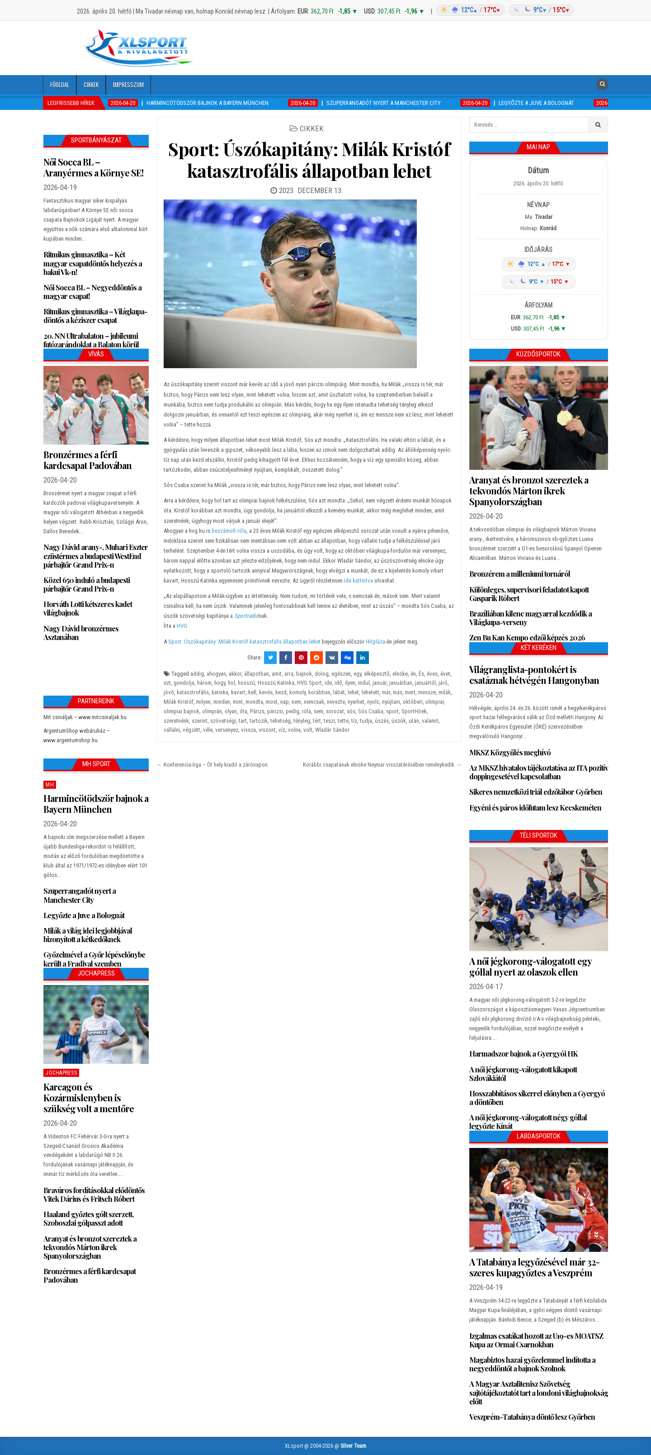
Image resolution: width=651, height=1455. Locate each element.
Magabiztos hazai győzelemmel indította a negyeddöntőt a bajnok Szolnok (532, 1364)
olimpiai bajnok (181, 711)
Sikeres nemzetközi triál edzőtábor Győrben (535, 791)
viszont (267, 729)
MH (50, 785)
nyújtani (391, 701)
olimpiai (434, 701)
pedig (292, 711)
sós (351, 711)
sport (392, 711)
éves (432, 673)
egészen (341, 673)
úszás (382, 720)
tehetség (280, 720)
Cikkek (91, 84)
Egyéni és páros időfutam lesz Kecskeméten (535, 807)
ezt (167, 682)
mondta (254, 701)
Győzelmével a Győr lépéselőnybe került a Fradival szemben (94, 959)
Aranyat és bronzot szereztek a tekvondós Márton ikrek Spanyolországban (90, 1247)
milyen (203, 701)
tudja (366, 720)
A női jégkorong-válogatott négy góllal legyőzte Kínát (528, 1122)
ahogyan (216, 673)
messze (427, 692)
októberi (413, 701)
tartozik (259, 720)
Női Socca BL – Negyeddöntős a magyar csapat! (92, 292)
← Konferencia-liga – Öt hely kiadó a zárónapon (212, 764)
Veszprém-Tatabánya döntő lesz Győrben (532, 1417)
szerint (200, 720)
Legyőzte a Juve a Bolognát (83, 915)
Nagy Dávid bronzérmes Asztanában (80, 633)
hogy (219, 682)
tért (317, 720)
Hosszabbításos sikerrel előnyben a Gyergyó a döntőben (537, 1098)
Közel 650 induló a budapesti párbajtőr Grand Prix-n (86, 584)
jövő (169, 692)
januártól (425, 682)
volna (294, 729)
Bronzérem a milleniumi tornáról (519, 573)
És (421, 673)
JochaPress (61, 1073)
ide (328, 682)
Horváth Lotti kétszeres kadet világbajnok (87, 608)
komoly (297, 692)
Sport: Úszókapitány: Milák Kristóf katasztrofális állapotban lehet (309, 159)
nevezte (336, 701)
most (272, 701)
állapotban (256, 673)
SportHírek (414, 711)
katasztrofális (193, 692)
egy (357, 673)
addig (197, 673)
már (386, 692)
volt (307, 729)
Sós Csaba (370, 711)
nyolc (373, 701)
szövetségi (223, 720)
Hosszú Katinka (276, 682)
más (397, 692)
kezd (281, 692)
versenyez (226, 729)
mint (238, 701)
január (380, 682)
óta (243, 711)
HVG (182, 625)
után (414, 720)
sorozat (335, 711)
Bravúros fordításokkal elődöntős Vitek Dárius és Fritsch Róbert (94, 1194)
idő (338, 682)
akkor (235, 673)
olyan (231, 711)
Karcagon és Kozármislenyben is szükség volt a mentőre (88, 1097)
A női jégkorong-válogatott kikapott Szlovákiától (523, 1074)
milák (445, 692)
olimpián (212, 711)
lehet (353, 692)
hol (231, 682)
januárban (400, 682)
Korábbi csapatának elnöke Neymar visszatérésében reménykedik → (382, 764)
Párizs (257, 711)
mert (410, 692)
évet (445, 673)
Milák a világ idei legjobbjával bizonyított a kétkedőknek (87, 935)
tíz (354, 720)
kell (252, 692)
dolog (322, 673)
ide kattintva (358, 580)
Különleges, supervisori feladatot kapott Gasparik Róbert (529, 594)
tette (343, 720)
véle (207, 729)
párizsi (275, 711)
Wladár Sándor (332, 729)
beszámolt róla (228, 530)
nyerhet (356, 701)
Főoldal (59, 84)
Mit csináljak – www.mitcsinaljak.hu (85, 717)
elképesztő (377, 673)
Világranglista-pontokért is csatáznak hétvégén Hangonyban (534, 674)
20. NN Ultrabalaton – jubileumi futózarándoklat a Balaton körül (91, 340)
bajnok (304, 673)
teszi (329, 720)
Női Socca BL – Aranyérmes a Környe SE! (93, 167)
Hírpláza (375, 641)
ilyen (350, 682)
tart (243, 720)
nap (284, 701)
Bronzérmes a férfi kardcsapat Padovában (87, 459)
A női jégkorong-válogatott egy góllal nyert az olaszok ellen (530, 966)
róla (306, 711)
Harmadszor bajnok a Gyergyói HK (523, 1053)
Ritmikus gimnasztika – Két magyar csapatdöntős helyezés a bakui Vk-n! (92, 263)
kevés (266, 692)
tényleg (301, 720)
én (413, 673)
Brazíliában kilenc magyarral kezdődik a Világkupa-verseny (530, 618)
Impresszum (128, 84)
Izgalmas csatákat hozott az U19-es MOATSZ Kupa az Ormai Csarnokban (536, 1340)
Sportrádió (246, 615)
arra (288, 673)
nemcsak (314, 701)
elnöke (400, 673)
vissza (248, 729)
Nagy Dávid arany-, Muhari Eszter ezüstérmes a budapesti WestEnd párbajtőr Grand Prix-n (95, 555)
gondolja (184, 682)
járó (443, 682)
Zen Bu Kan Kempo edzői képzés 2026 (527, 637)
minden (221, 701)
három (204, 682)
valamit (430, 720)
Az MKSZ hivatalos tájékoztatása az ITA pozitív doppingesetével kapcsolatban (538, 772)
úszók (399, 720)
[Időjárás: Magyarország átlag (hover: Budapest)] (504, 10)
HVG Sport (309, 682)
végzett (191, 729)
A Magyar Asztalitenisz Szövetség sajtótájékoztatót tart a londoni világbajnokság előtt (538, 1392)
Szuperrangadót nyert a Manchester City (79, 895)
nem (296, 701)
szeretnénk (176, 720)
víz (281, 729)
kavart (238, 692)
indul (364, 682)
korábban (319, 692)
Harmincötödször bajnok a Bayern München (95, 803)
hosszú (246, 682)
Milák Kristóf (178, 701)
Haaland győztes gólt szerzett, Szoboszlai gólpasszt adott (88, 1218)
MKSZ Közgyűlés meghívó (510, 752)
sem (318, 711)
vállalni (172, 729)
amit (277, 673)
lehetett (370, 692)
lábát (339, 692)
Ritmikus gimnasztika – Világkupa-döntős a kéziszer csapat (95, 316)
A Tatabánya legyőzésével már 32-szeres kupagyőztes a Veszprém (534, 1267)
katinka (220, 692)
